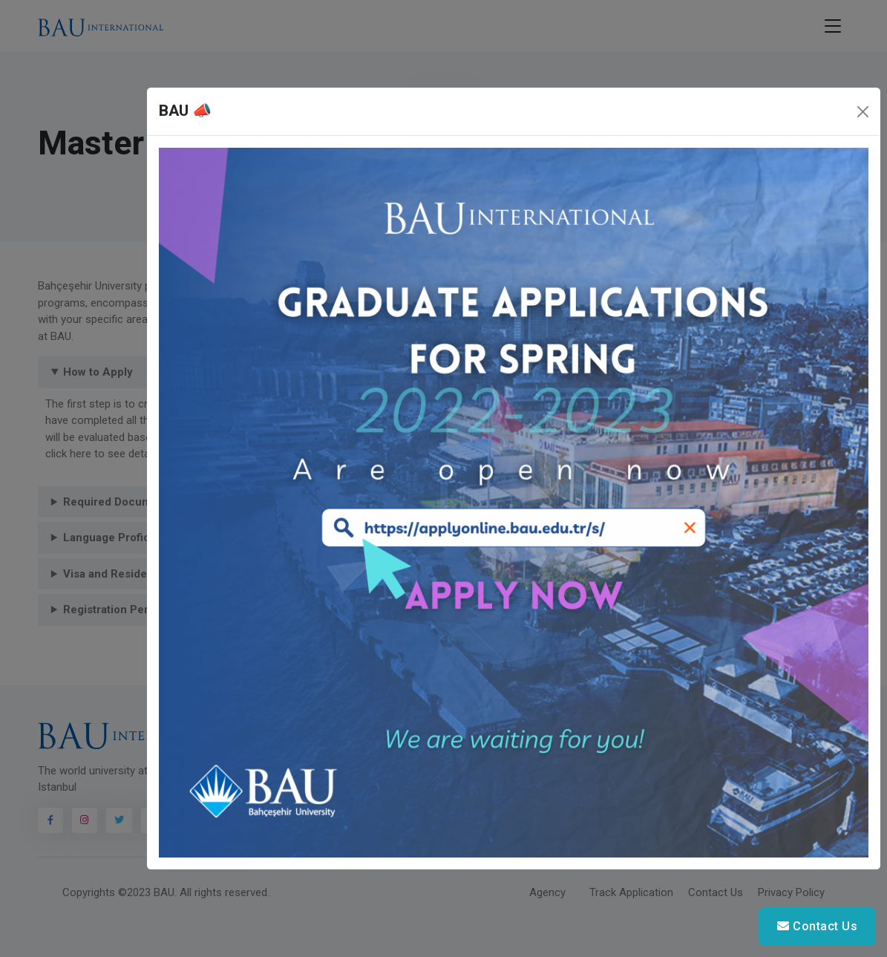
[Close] (862, 111)
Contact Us (817, 926)
